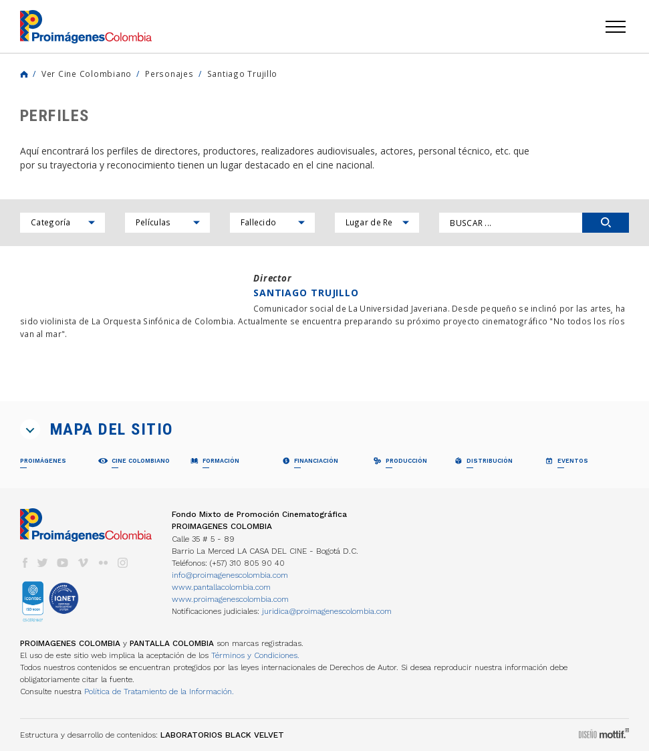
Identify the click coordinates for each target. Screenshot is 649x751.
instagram (123, 563)
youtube (63, 563)
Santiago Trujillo (242, 73)
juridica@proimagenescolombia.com (327, 611)
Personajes (169, 73)
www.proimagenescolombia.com (230, 599)
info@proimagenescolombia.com (230, 575)
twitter (42, 563)
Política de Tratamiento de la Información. (159, 691)
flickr (103, 563)
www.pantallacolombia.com (221, 587)
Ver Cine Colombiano (86, 73)
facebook (24, 563)
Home (24, 74)
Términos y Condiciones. (255, 655)
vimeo (83, 563)
